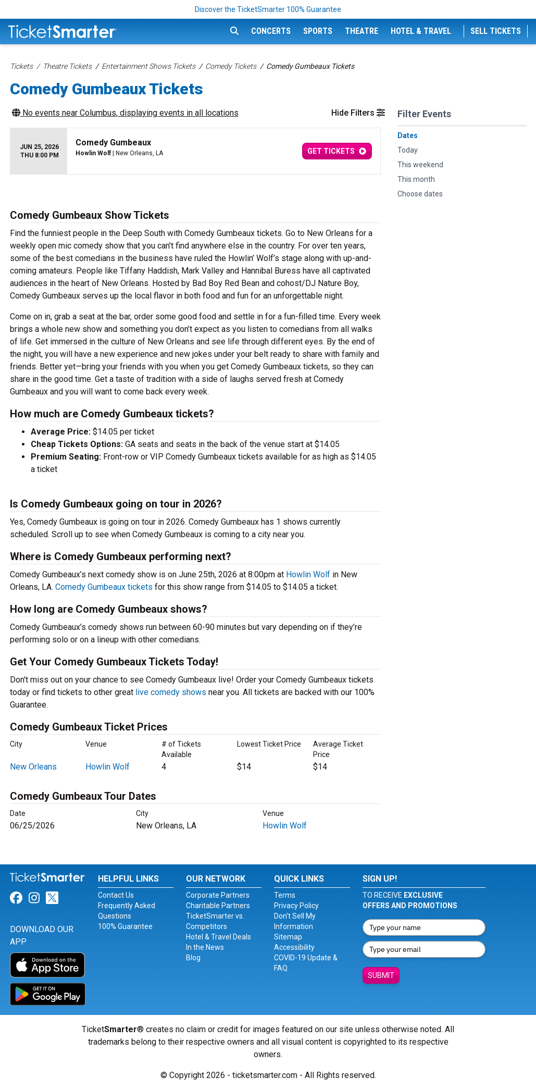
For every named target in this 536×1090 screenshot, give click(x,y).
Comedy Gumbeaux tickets (104, 587)
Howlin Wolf (308, 574)
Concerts (271, 31)
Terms (284, 895)
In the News (205, 947)
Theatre (361, 31)
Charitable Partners (218, 905)
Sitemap (288, 937)
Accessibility (294, 947)
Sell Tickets (495, 31)
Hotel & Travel (421, 31)
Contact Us (116, 895)
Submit (381, 975)
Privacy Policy (296, 905)
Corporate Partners (218, 895)
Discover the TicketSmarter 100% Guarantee (268, 9)
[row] (195, 151)
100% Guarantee (125, 926)
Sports (317, 31)
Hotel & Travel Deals (218, 937)
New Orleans (33, 767)
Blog (193, 957)
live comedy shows (170, 692)
